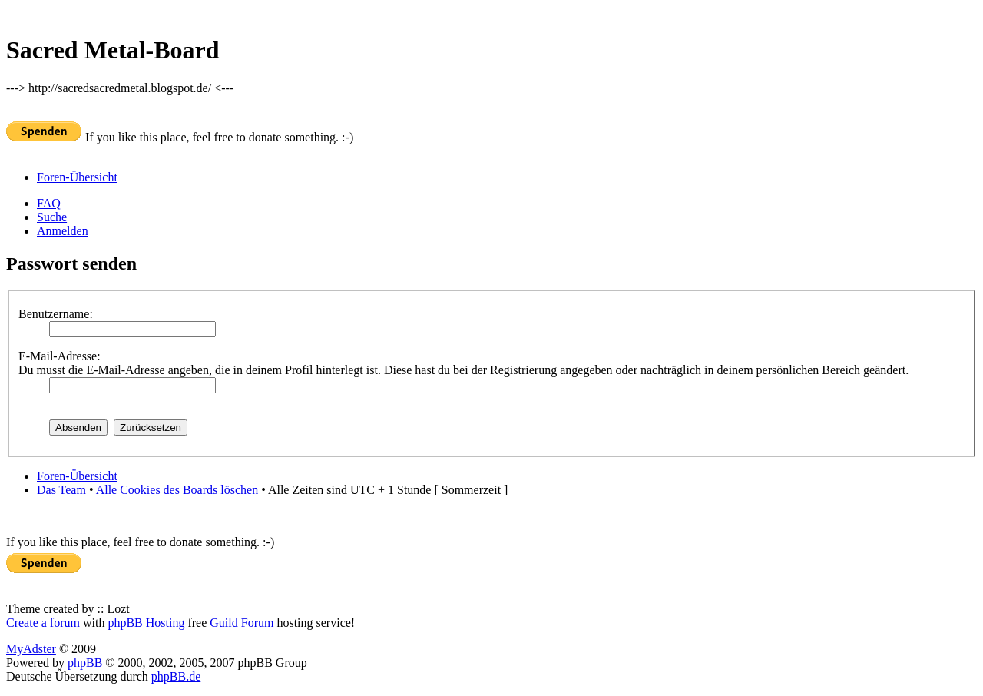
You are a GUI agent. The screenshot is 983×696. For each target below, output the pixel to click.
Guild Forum (241, 622)
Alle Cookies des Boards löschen (177, 489)
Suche (52, 217)
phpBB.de (175, 676)
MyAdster (31, 648)
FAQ (49, 203)
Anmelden (62, 230)
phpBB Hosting (146, 622)
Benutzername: (55, 313)
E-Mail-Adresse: (59, 356)
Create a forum (43, 622)
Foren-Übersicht (77, 177)
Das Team (61, 489)
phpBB (85, 662)
